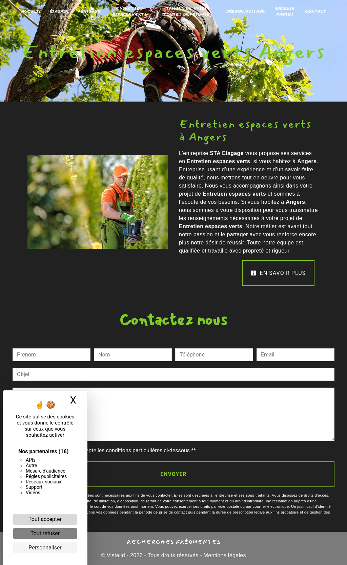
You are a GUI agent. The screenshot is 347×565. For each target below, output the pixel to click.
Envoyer (173, 474)
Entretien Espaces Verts (129, 12)
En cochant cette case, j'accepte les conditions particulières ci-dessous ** (107, 450)
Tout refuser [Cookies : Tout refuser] (45, 533)
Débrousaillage (245, 12)
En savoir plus (278, 273)
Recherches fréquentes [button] (174, 541)
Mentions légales (224, 555)
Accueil (31, 12)
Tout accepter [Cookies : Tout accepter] (45, 519)
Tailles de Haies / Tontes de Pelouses (187, 12)
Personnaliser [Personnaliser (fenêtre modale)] (45, 547)
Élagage (59, 12)
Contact (315, 12)
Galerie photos (285, 12)
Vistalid (116, 555)
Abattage (89, 12)
